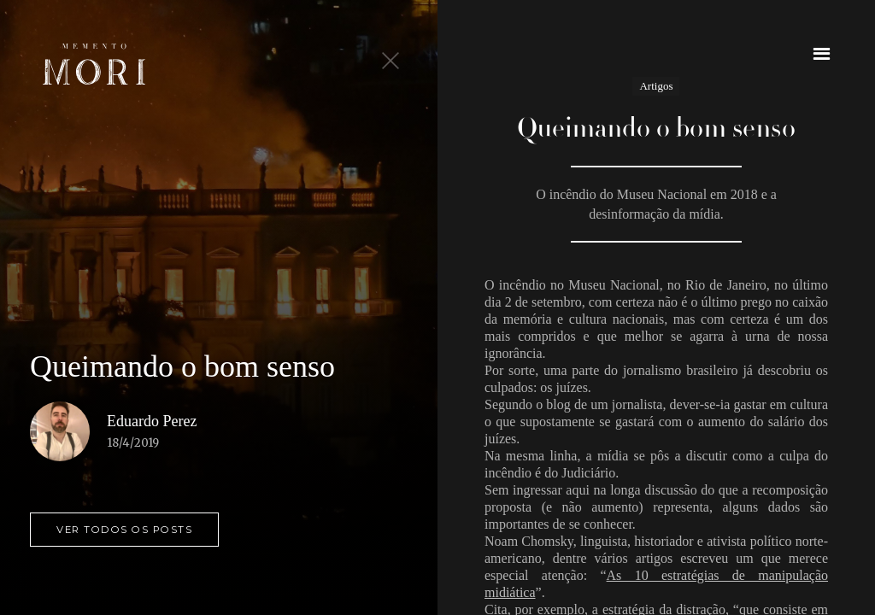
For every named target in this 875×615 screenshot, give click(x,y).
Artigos (655, 85)
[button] (821, 53)
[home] (94, 64)
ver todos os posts (124, 530)
